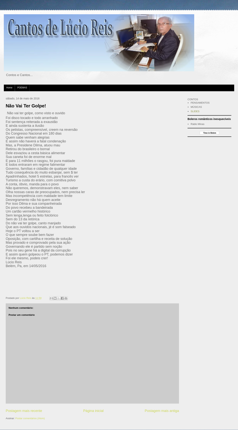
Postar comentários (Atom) (30, 418)
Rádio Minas (197, 124)
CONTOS (193, 99)
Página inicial (93, 411)
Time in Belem (209, 133)
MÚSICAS (196, 107)
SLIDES (195, 111)
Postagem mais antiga (162, 411)
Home (9, 87)
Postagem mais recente (24, 411)
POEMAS (22, 87)
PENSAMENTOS (200, 102)
